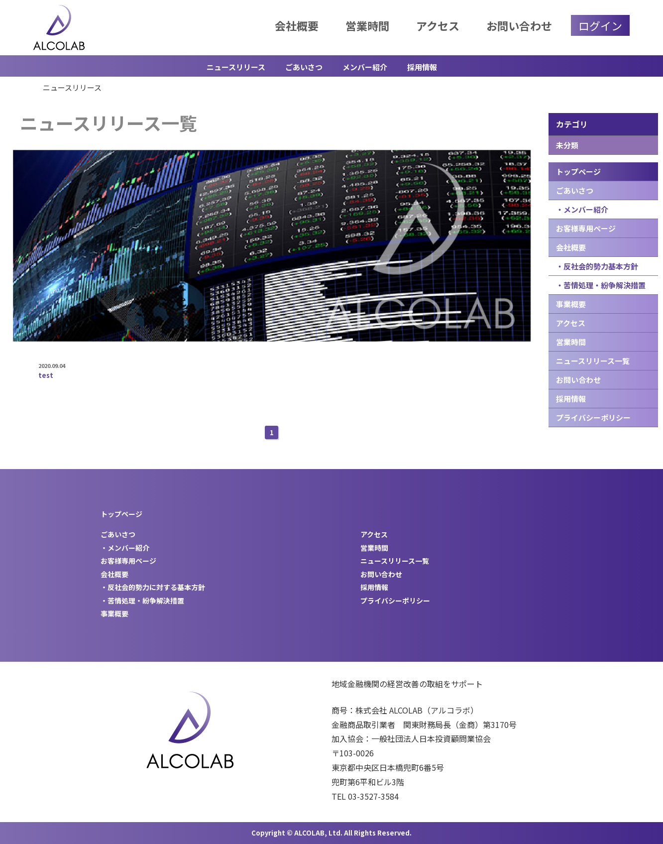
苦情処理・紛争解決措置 (146, 600)
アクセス (437, 25)
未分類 (567, 145)
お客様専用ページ (586, 228)
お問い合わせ (519, 25)
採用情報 (422, 67)
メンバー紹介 (364, 67)
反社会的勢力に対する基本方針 (156, 587)
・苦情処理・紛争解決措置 (601, 285)
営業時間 (367, 25)
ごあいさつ (304, 67)
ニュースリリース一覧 (593, 361)
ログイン (600, 25)
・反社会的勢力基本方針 (597, 266)
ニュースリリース (236, 67)
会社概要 (297, 25)
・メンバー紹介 (582, 209)
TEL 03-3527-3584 (365, 796)
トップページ (578, 171)
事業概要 (571, 304)
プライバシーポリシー (593, 417)
